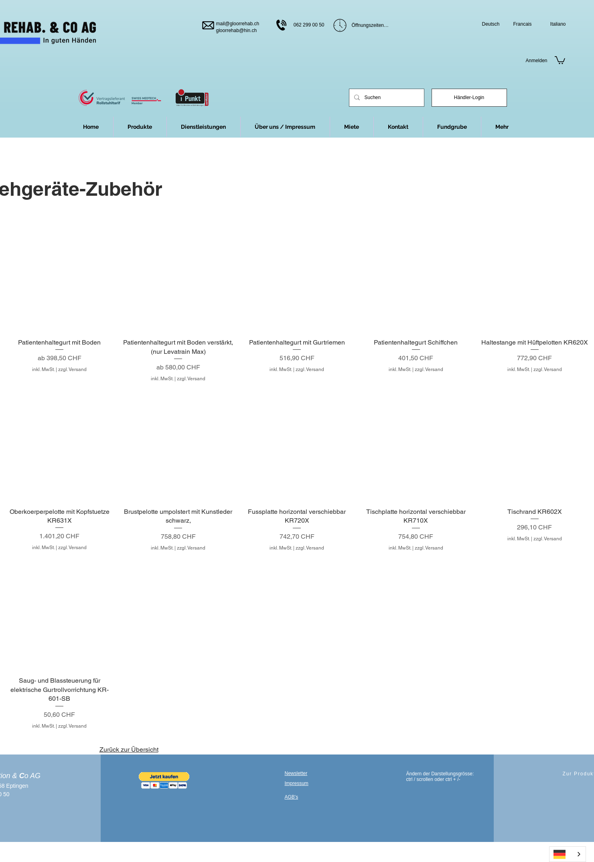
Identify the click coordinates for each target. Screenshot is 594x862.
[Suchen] (386, 97)
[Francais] (519, 24)
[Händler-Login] (469, 98)
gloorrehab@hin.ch (236, 30)
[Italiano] (553, 24)
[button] (502, 127)
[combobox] (567, 854)
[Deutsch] (487, 24)
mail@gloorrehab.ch (237, 23)
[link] (560, 59)
